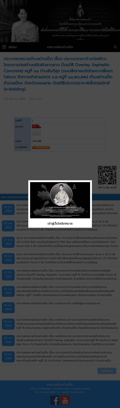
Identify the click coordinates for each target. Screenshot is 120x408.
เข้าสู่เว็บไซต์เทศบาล (60, 223)
